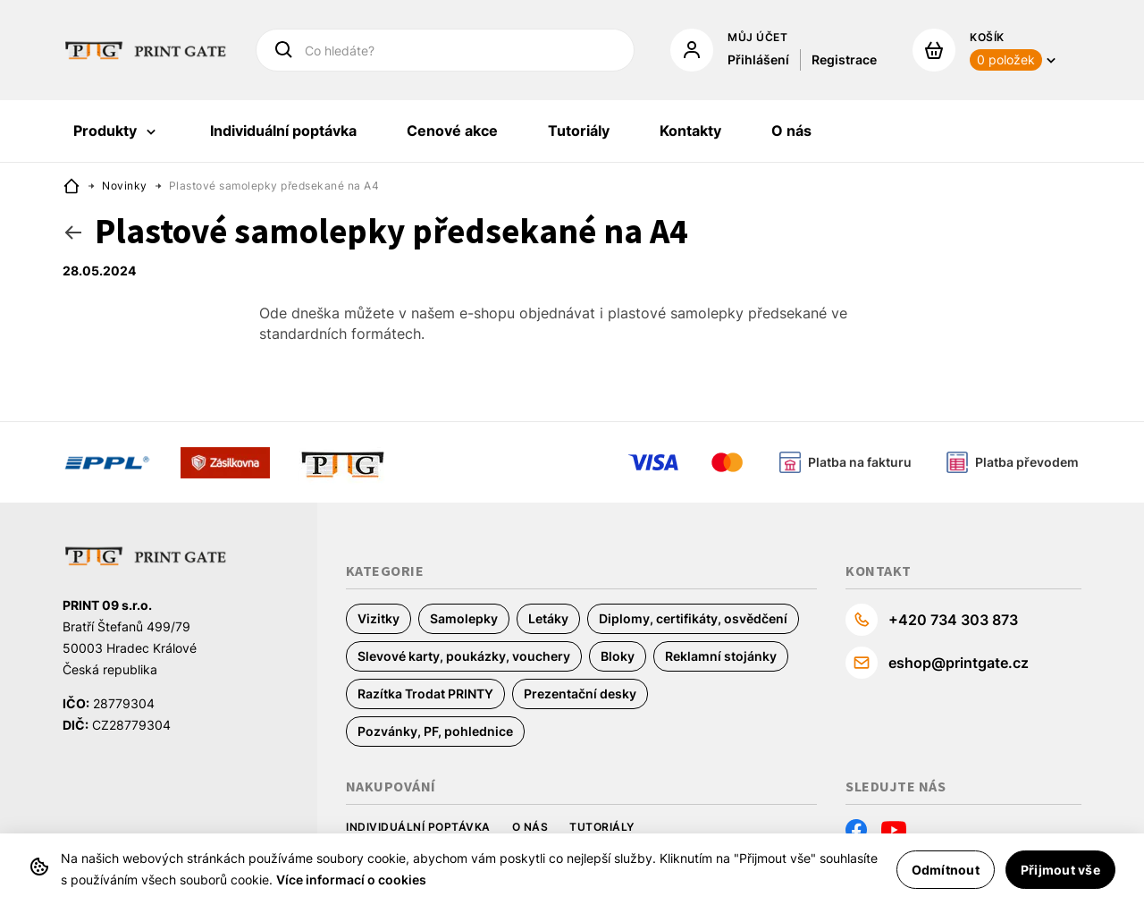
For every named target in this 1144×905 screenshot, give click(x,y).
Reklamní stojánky (721, 656)
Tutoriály (602, 826)
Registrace (844, 59)
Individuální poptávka (418, 826)
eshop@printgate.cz (958, 663)
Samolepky (464, 618)
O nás (530, 826)
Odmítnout (946, 869)
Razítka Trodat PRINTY (425, 693)
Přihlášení (758, 59)
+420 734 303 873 (953, 620)
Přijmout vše (1060, 869)
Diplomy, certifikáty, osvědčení (693, 618)
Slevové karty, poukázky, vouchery (464, 656)
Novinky (124, 185)
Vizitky (379, 618)
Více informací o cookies (351, 879)
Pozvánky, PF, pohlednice (435, 731)
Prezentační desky (580, 693)
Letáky (548, 618)
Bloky (618, 656)
